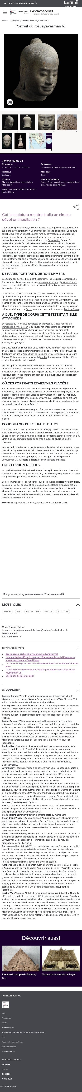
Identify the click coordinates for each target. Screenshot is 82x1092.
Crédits (4, 1023)
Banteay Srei (54, 240)
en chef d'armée (69, 282)
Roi (18, 611)
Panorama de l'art (41, 11)
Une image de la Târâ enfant (20, 676)
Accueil (5, 21)
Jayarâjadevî (20, 457)
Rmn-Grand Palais (34, 595)
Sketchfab (56, 595)
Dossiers (6, 1074)
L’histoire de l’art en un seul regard (46, 14)
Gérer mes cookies (9, 1047)
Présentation (6, 1018)
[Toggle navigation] (5, 12)
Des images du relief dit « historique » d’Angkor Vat (32, 654)
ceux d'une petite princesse (51, 460)
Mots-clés (7, 1079)
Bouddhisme (32, 611)
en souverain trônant (48, 282)
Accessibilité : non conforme (12, 1042)
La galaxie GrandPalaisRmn (20, 3)
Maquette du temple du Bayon (59, 974)
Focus (5, 1069)
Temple (48, 611)
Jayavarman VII (9, 268)
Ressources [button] (13, 648)
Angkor (69, 246)
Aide (3, 1013)
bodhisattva (55, 454)
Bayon (29, 309)
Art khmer (63, 611)
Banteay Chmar (71, 309)
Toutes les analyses (11, 1060)
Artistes (6, 1064)
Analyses (15, 21)
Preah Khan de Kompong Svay (49, 300)
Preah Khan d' (20, 436)
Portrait (7, 611)
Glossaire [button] (11, 690)
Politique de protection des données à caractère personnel (23, 1032)
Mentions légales (8, 1028)
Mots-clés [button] (11, 604)
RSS (3, 1037)
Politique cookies (8, 1051)
